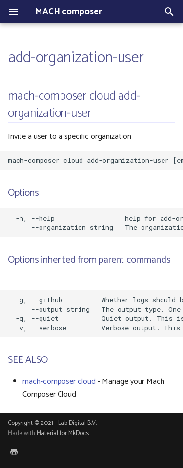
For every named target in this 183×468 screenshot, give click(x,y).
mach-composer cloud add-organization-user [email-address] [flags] (95, 160)
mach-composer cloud (59, 381)
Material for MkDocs (63, 433)
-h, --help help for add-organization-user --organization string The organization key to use (95, 223)
